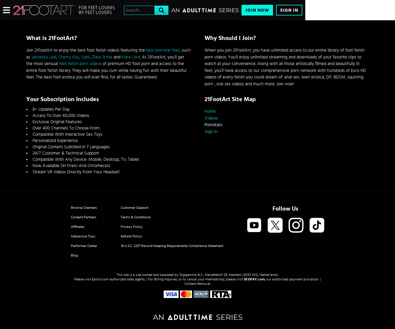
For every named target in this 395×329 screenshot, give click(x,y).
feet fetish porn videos (80, 63)
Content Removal (197, 283)
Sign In (289, 10)
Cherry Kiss (68, 57)
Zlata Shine (102, 57)
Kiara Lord (131, 57)
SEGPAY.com (254, 279)
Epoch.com (100, 279)
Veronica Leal (43, 57)
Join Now (257, 10)
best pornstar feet (163, 50)
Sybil (85, 57)
